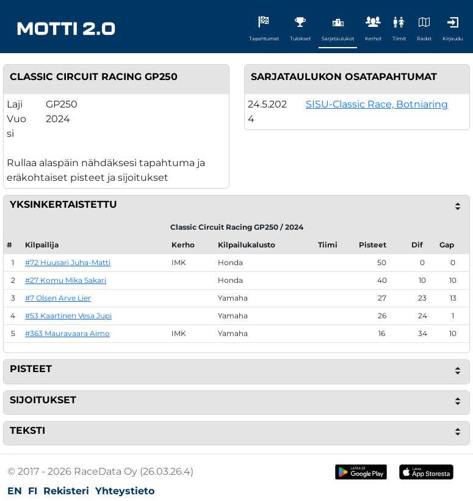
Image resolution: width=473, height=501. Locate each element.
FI (32, 491)
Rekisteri (66, 491)
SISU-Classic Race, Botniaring (377, 104)
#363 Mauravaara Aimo (67, 333)
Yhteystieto (124, 491)
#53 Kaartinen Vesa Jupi (68, 315)
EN (14, 491)
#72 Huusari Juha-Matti (67, 262)
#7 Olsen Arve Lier (58, 297)
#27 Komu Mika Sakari (65, 280)
